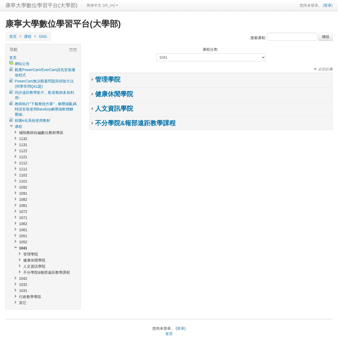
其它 (22, 303)
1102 (23, 175)
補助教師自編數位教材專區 (41, 133)
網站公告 (22, 64)
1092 (23, 187)
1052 (23, 242)
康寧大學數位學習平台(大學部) (41, 5)
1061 (23, 230)
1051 (23, 236)
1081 (23, 205)
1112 (23, 163)
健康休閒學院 (114, 93)
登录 (327, 5)
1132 (23, 139)
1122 (23, 151)
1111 (23, 169)
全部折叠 (325, 69)
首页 (13, 36)
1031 (23, 290)
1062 (23, 224)
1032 (23, 284)
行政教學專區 (30, 297)
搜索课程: (258, 38)
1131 (23, 145)
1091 (23, 193)
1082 (23, 199)
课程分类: (210, 49)
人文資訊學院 (114, 108)
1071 (23, 218)
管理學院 (107, 79)
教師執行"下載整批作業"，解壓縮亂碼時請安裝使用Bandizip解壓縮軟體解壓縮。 (46, 109)
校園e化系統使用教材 (32, 120)
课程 (27, 36)
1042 (23, 278)
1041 (43, 36)
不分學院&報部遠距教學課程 (135, 123)
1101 (23, 181)
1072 (23, 211)
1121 (23, 157)
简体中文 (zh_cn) (102, 5)
